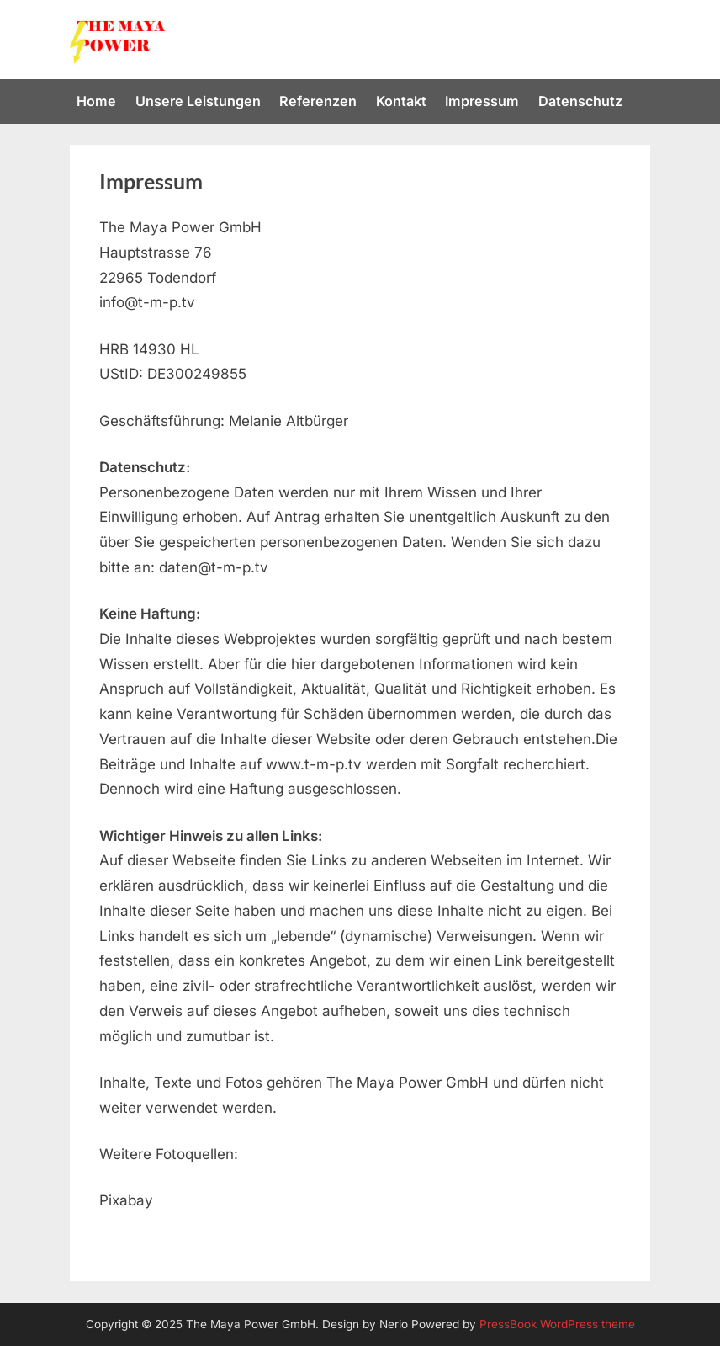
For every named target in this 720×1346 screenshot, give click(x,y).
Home (96, 101)
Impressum (482, 101)
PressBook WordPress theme (557, 1324)
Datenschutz (580, 101)
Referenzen (318, 101)
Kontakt (401, 101)
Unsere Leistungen (198, 101)
